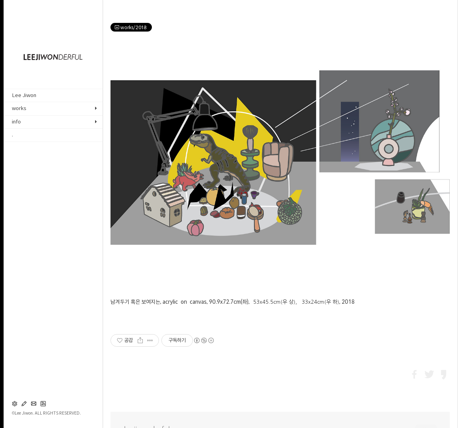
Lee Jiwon (24, 95)
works (19, 108)
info (16, 121)
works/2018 (131, 27)
